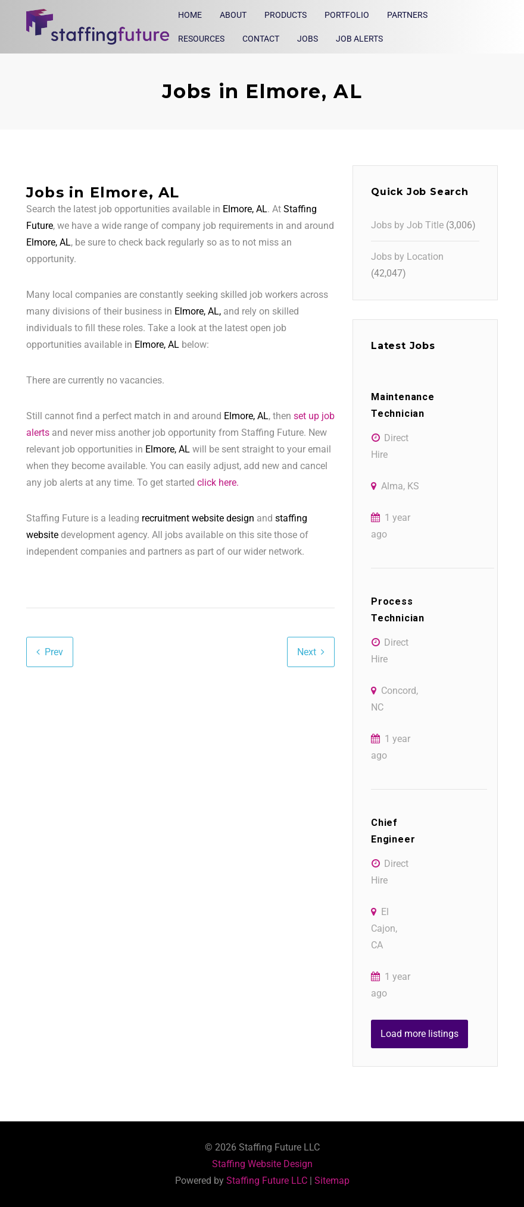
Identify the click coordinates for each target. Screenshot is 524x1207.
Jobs (307, 38)
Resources (201, 38)
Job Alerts (359, 38)
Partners (407, 15)
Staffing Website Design (262, 1164)
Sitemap (332, 1180)
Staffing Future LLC (266, 1180)
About (233, 15)
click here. (218, 482)
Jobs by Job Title (407, 225)
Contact (260, 38)
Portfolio (347, 15)
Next (306, 652)
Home (190, 15)
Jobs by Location (407, 256)
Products (285, 15)
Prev (54, 652)
